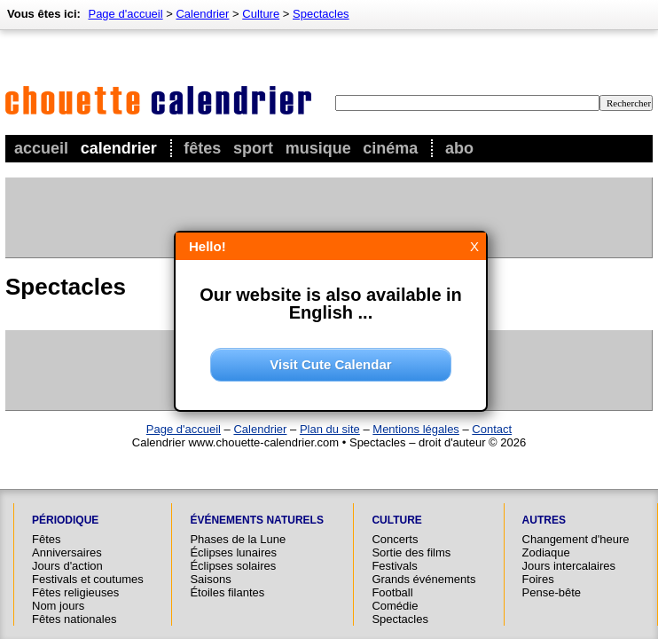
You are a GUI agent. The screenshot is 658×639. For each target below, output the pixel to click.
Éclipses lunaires (233, 552)
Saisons (210, 579)
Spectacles (321, 13)
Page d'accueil (125, 13)
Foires (538, 579)
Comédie (395, 605)
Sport (253, 148)
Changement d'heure (576, 539)
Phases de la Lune (238, 539)
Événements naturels (256, 520)
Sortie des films (411, 552)
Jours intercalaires (569, 565)
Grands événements (423, 579)
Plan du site (330, 429)
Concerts (395, 539)
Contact (492, 429)
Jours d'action (67, 565)
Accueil (41, 148)
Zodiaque (546, 552)
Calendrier (119, 148)
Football (392, 592)
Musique (318, 148)
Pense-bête (552, 592)
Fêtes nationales (74, 619)
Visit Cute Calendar (330, 364)
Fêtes (202, 148)
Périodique (65, 520)
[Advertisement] (328, 217)
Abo (459, 148)
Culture (260, 13)
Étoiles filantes (227, 592)
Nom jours (58, 605)
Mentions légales (415, 429)
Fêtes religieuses (75, 592)
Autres (544, 520)
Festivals (394, 565)
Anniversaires (67, 552)
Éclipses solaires (233, 565)
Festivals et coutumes (88, 579)
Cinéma (390, 148)
